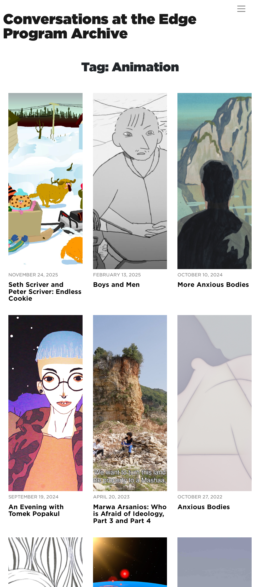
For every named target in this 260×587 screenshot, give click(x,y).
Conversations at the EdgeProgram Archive (100, 26)
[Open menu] (241, 9)
